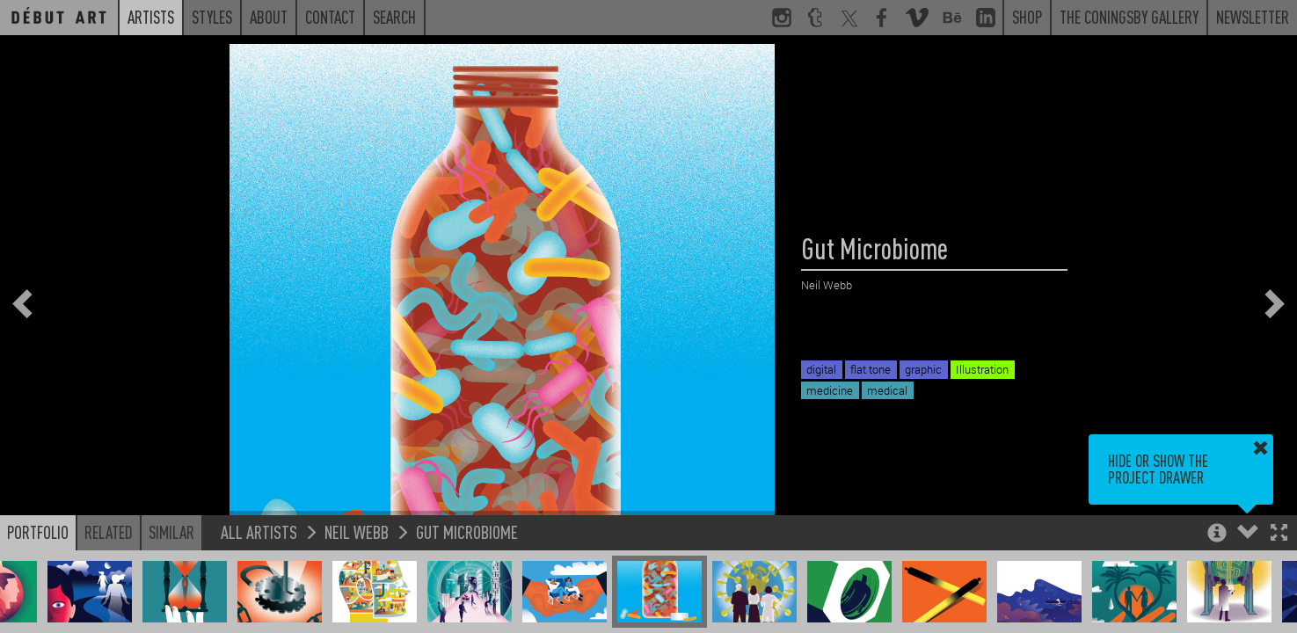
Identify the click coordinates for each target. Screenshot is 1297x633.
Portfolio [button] (38, 531)
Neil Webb (356, 531)
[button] (1279, 534)
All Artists (259, 531)
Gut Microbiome (467, 531)
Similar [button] (171, 531)
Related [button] (108, 531)
